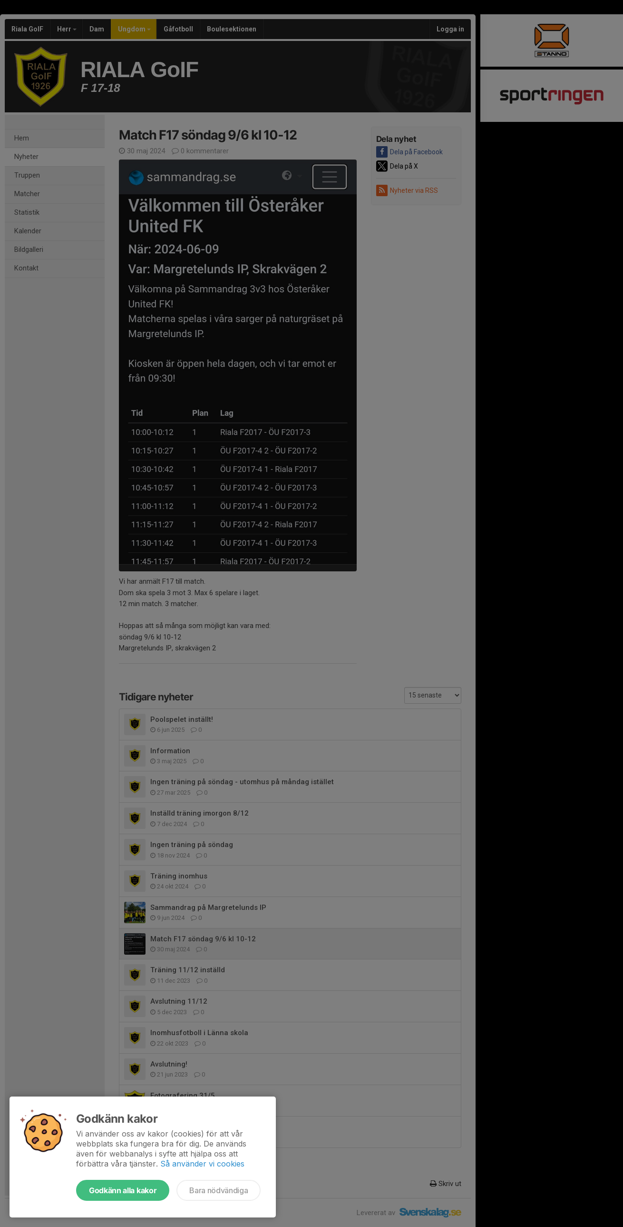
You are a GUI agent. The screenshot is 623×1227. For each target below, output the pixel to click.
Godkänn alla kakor (122, 1190)
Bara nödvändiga (218, 1190)
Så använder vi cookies (202, 1163)
